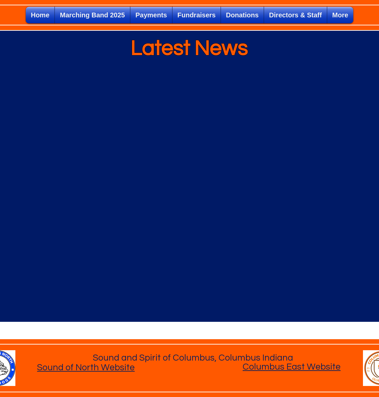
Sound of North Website (86, 367)
